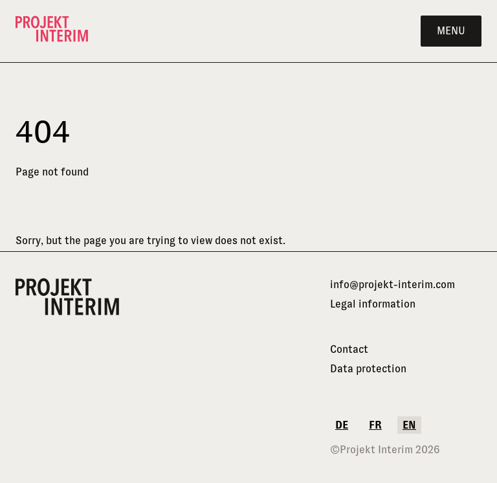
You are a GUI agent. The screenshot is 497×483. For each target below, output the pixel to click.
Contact (349, 349)
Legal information (372, 304)
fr (375, 425)
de (341, 425)
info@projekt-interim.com (392, 284)
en (409, 425)
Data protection (368, 369)
